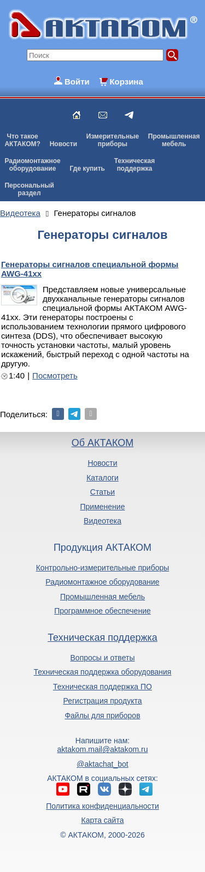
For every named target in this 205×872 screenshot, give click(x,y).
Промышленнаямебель (174, 140)
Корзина (126, 81)
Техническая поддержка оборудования (103, 671)
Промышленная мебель (102, 596)
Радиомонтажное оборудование (102, 582)
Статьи (102, 492)
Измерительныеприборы (112, 140)
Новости (63, 144)
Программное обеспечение (102, 610)
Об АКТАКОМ (102, 442)
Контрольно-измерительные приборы (102, 567)
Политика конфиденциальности (102, 806)
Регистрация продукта (102, 700)
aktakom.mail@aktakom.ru (102, 749)
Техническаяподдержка (134, 164)
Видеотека (102, 520)
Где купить (87, 168)
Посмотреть (55, 375)
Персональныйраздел (29, 189)
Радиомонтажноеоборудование (32, 164)
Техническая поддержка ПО (102, 686)
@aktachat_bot (102, 764)
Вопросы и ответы (103, 657)
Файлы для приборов (102, 715)
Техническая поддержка (102, 637)
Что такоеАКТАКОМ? (22, 140)
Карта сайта (102, 820)
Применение (102, 506)
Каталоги (102, 477)
